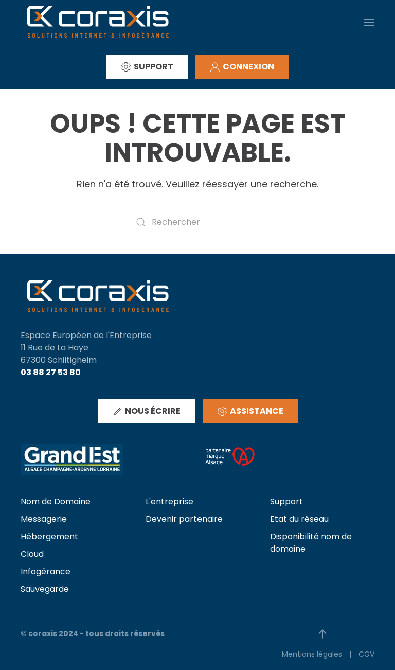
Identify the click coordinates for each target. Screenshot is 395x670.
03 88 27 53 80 (51, 372)
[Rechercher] (197, 222)
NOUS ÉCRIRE (146, 411)
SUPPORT (147, 67)
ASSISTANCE (250, 411)
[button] (369, 22)
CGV (366, 654)
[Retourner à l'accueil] (98, 22)
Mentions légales (312, 654)
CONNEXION (242, 67)
